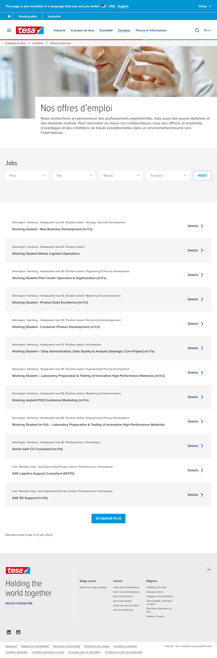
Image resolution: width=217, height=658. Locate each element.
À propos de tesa (15, 43)
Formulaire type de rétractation (84, 652)
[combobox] (26, 175)
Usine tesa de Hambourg (126, 591)
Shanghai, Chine (154, 591)
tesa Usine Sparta (122, 600)
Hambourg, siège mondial (93, 587)
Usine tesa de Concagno (126, 605)
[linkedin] (8, 633)
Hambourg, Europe (156, 587)
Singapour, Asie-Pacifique (159, 596)
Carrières (38, 43)
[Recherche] (197, 30)
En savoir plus (108, 518)
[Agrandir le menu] (9, 30)
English (123, 6)
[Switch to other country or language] (208, 30)
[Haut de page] (209, 569)
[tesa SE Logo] (30, 30)
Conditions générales (16, 652)
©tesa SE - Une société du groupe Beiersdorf (188, 646)
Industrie (54, 16)
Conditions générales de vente (48, 652)
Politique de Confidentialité (35, 646)
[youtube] (18, 633)
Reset (202, 175)
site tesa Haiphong (123, 609)
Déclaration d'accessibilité (66, 646)
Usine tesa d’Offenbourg (126, 587)
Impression (11, 646)
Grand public (27, 16)
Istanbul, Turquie (155, 616)
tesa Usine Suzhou (123, 596)
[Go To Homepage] (9, 16)
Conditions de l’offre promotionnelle (123, 652)
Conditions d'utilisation (125, 646)
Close (205, 6)
